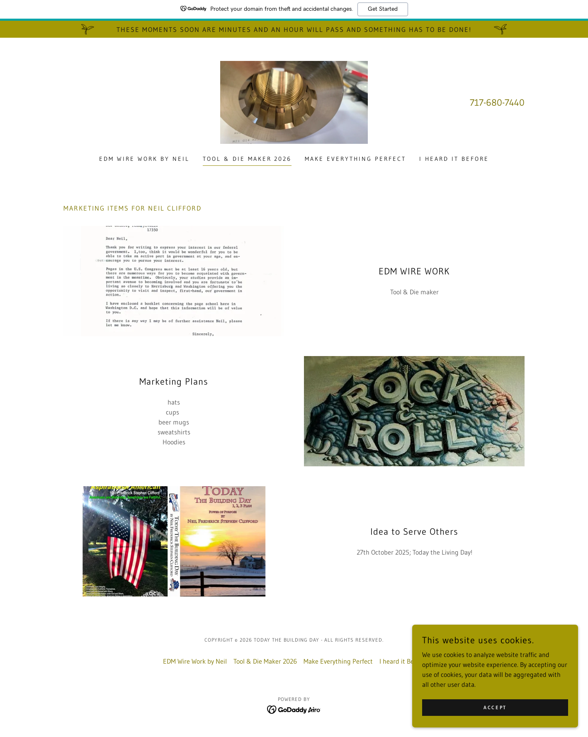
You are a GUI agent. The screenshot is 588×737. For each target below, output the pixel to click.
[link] (294, 101)
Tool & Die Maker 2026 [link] (247, 158)
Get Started (383, 9)
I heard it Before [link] (454, 158)
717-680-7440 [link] (497, 102)
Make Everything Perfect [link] (355, 158)
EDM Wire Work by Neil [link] (144, 158)
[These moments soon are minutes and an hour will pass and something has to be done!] (294, 29)
